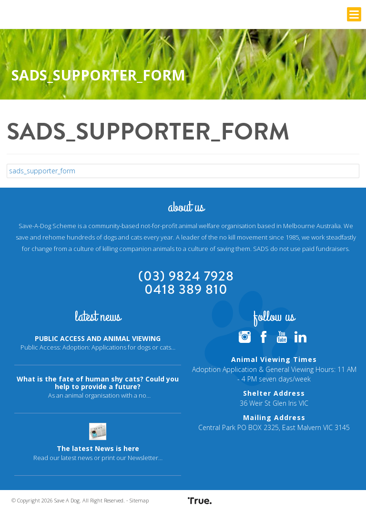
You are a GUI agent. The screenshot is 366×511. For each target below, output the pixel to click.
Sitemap (139, 500)
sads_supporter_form (42, 170)
